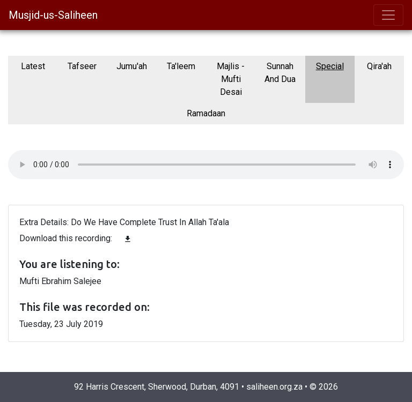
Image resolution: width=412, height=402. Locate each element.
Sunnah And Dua (280, 72)
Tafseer (82, 66)
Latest (33, 66)
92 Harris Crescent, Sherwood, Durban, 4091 (156, 387)
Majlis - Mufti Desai (231, 79)
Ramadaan (206, 113)
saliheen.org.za (274, 387)
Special (330, 66)
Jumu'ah (131, 66)
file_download (127, 239)
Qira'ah (379, 66)
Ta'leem (181, 66)
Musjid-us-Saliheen (53, 15)
